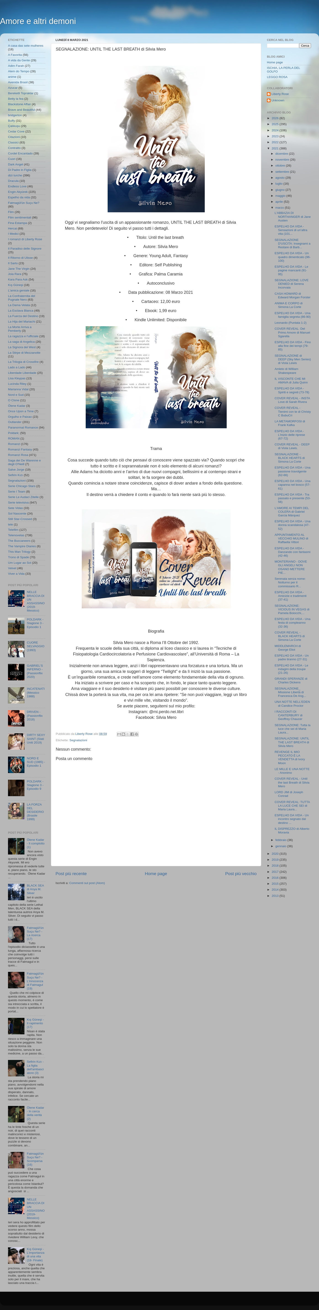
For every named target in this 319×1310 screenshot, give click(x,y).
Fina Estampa (17, 223)
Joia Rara (14, 274)
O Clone (13, 400)
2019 (275, 859)
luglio (279, 183)
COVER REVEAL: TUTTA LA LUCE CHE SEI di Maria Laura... (292, 805)
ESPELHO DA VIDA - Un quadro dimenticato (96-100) (293, 256)
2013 (275, 896)
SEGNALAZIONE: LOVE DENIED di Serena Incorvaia (292, 283)
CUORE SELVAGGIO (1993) (35, 646)
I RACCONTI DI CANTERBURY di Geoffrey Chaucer (289, 715)
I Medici (13, 233)
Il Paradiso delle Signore (24, 248)
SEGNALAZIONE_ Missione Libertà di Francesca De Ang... (290, 692)
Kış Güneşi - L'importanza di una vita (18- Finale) (35, 1254)
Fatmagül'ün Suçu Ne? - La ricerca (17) (35, 933)
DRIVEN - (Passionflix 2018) (35, 715)
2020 (275, 853)
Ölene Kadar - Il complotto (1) (35, 843)
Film (11, 212)
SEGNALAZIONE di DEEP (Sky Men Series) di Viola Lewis (293, 359)
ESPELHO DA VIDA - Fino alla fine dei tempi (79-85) (293, 345)
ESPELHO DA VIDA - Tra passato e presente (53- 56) (293, 498)
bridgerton (15, 115)
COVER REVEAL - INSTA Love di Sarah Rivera (292, 400)
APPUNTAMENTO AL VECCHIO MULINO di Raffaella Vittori (291, 538)
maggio (280, 195)
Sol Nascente (17, 513)
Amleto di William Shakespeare (286, 370)
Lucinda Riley (17, 383)
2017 (275, 871)
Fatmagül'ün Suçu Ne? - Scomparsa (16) (35, 1159)
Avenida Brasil (18, 82)
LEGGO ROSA (277, 77)
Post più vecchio (241, 873)
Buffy (11, 120)
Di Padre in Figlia (20, 170)
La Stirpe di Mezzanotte (24, 352)
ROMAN (13, 438)
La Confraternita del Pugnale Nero (21, 297)
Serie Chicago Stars (21, 486)
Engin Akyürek (18, 192)
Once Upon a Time (21, 411)
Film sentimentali (19, 217)
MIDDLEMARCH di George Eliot (288, 647)
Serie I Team (16, 491)
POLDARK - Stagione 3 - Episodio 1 (35, 623)
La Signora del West (22, 347)
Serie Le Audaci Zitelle (23, 497)
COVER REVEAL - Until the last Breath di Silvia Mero (292, 782)
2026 (275, 118)
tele (10, 524)
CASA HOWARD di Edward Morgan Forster (293, 295)
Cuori (11, 159)
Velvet (12, 568)
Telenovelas (16, 535)
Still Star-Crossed (20, 519)
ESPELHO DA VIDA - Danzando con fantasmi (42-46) (293, 552)
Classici (13, 142)
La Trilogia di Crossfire (23, 362)
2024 (275, 130)
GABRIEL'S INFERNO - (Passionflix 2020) (35, 671)
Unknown (277, 100)
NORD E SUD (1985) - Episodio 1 (36, 762)
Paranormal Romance (23, 427)
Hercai (12, 228)
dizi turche (15, 175)
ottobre (280, 165)
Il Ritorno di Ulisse (20, 257)
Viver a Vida (16, 573)
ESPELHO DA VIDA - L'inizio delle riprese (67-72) (290, 434)
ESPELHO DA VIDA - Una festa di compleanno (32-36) (293, 622)
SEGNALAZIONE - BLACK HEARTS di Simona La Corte (290, 458)
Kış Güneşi (15, 285)
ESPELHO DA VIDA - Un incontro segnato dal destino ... (292, 819)
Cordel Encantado (20, 153)
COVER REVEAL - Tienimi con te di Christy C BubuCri (293, 411)
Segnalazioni (78, 740)
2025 (275, 124)
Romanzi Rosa (18, 455)
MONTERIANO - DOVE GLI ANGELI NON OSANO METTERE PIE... (291, 567)
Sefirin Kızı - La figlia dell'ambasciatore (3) (35, 1067)
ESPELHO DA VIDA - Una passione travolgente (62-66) (293, 471)
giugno (280, 189)
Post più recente (71, 873)
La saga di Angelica (21, 341)
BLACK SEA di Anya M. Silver (35, 889)
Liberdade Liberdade (22, 373)
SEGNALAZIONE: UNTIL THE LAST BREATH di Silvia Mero (292, 742)
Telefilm (13, 529)
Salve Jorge (16, 469)
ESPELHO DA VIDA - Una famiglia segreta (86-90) (293, 314)
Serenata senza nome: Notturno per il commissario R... (290, 582)
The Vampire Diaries (22, 546)
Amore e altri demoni (38, 21)
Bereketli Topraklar (21, 93)
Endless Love (17, 186)
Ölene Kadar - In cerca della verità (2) (35, 1113)
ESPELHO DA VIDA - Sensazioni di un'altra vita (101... (291, 230)
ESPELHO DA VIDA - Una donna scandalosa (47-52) (293, 525)
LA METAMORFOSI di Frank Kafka (290, 423)
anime (12, 76)
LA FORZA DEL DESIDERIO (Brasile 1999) (35, 812)
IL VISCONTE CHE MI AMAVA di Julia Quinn (291, 380)
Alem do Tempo (18, 71)
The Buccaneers (19, 540)
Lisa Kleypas (17, 378)
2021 (275, 148)
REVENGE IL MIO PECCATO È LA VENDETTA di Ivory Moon (290, 757)
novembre (282, 159)
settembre (282, 171)
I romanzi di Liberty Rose (25, 239)
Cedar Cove (16, 131)
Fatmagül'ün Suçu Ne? (23, 203)
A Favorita (15, 55)
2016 (275, 877)
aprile (279, 201)
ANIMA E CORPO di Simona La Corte (289, 305)
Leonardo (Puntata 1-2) (291, 322)
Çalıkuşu (14, 126)
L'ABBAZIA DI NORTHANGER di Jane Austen (293, 216)
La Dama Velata (19, 305)
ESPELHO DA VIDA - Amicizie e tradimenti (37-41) (291, 595)
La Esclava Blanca (20, 310)
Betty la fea (16, 98)
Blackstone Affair (19, 104)
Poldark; (13, 433)
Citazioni (14, 137)
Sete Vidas (15, 508)
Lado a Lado (16, 367)
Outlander (14, 422)
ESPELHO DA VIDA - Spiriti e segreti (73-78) (292, 390)
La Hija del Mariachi (21, 321)
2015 (275, 883)
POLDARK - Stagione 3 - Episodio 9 (35, 785)
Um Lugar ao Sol (19, 562)
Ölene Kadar (16, 405)
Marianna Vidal (18, 389)
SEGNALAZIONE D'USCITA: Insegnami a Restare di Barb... (293, 243)
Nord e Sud (16, 394)
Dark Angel (15, 164)
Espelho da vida (19, 197)
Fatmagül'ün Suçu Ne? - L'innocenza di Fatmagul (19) (35, 981)
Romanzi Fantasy (20, 449)
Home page (156, 873)
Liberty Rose (280, 94)
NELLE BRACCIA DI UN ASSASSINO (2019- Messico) (36, 601)
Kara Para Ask (18, 279)
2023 (275, 136)
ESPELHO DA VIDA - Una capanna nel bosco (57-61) (293, 484)
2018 (275, 865)
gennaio (281, 846)
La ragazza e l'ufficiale (23, 336)
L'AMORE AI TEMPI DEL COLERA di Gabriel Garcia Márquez (292, 511)
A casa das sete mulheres (25, 45)
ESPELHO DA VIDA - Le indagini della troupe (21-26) (291, 669)
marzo (280, 207)
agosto (280, 177)
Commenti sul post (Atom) (87, 883)
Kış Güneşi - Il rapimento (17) (35, 1023)
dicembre (282, 153)
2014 (275, 889)
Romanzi (14, 444)
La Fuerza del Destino (23, 316)
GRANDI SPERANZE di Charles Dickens (291, 680)
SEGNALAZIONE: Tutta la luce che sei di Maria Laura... (293, 728)
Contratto (14, 148)
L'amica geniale (18, 290)
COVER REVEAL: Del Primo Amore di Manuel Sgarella (292, 332)
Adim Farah (16, 65)
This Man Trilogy (19, 551)
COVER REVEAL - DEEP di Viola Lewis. (292, 446)
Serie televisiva (18, 502)
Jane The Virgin (18, 268)
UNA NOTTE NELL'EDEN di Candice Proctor (292, 703)
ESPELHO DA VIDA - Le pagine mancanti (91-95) (291, 270)
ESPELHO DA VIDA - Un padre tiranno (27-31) (292, 657)
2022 (275, 142)
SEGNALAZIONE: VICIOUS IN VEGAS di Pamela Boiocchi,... (292, 609)
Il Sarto (13, 263)
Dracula (13, 181)
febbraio (281, 840)
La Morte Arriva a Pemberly (20, 328)
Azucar (13, 87)
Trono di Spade (18, 557)
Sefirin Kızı (15, 475)
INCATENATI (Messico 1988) (36, 692)
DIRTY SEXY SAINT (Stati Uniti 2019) (36, 738)
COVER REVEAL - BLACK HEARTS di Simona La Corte (290, 636)
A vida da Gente (19, 60)
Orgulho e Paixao (20, 416)
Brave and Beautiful (21, 109)
